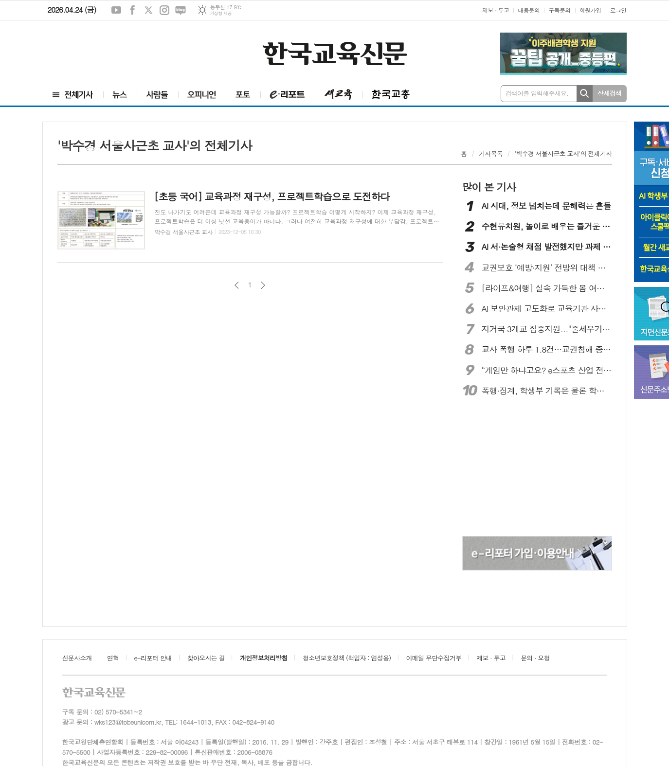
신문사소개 (77, 657)
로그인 (618, 10)
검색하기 (585, 93)
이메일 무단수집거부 (434, 657)
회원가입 (590, 10)
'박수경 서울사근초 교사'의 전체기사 (563, 153)
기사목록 (491, 153)
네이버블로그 (180, 10)
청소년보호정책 (347, 657)
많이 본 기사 (489, 186)
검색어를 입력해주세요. (537, 93)
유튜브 (116, 10)
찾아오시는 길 (206, 657)
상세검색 (609, 93)
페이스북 (132, 10)
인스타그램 (164, 10)
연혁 (113, 657)
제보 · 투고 (495, 10)
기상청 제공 (221, 13)
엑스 (148, 10)
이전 (236, 285)
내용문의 (529, 10)
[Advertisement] (106, 47)
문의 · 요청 (535, 657)
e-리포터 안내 (153, 657)
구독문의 (559, 10)
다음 (263, 285)
